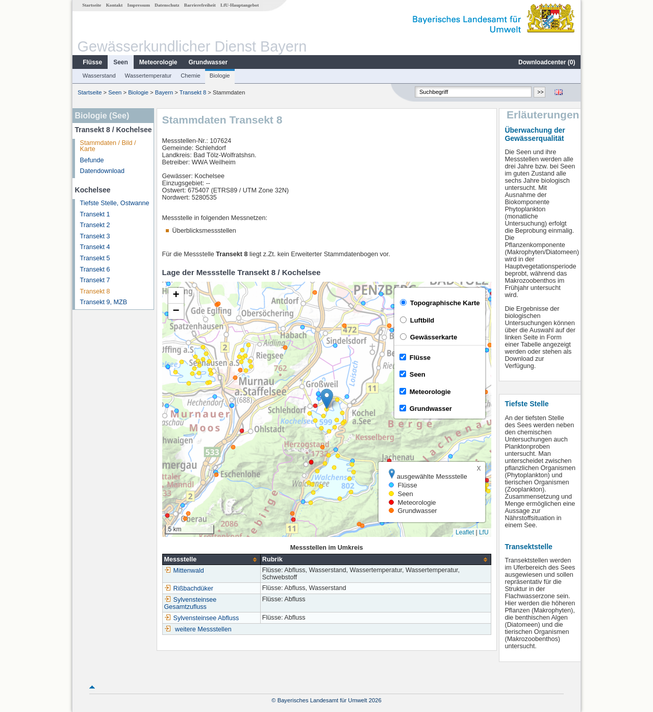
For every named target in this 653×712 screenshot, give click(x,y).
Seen (120, 62)
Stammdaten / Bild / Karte (108, 146)
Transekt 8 (193, 92)
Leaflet (465, 532)
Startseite (91, 5)
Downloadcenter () (546, 62)
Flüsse (92, 62)
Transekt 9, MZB (104, 302)
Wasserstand (99, 75)
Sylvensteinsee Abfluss (201, 618)
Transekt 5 (95, 258)
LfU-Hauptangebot (239, 5)
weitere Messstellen (203, 629)
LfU (484, 532)
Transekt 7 (95, 280)
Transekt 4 (95, 247)
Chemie (190, 75)
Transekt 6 (95, 269)
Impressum (139, 5)
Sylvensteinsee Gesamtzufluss (190, 603)
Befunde (92, 160)
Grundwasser (208, 62)
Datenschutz (167, 5)
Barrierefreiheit (200, 5)
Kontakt (114, 5)
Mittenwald (184, 570)
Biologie (220, 75)
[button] (326, 398)
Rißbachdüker (188, 588)
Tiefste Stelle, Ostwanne (114, 203)
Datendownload (102, 171)
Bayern (164, 92)
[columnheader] (211, 559)
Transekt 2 (95, 225)
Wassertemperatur (148, 75)
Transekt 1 (95, 214)
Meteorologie (158, 62)
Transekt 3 (95, 236)
